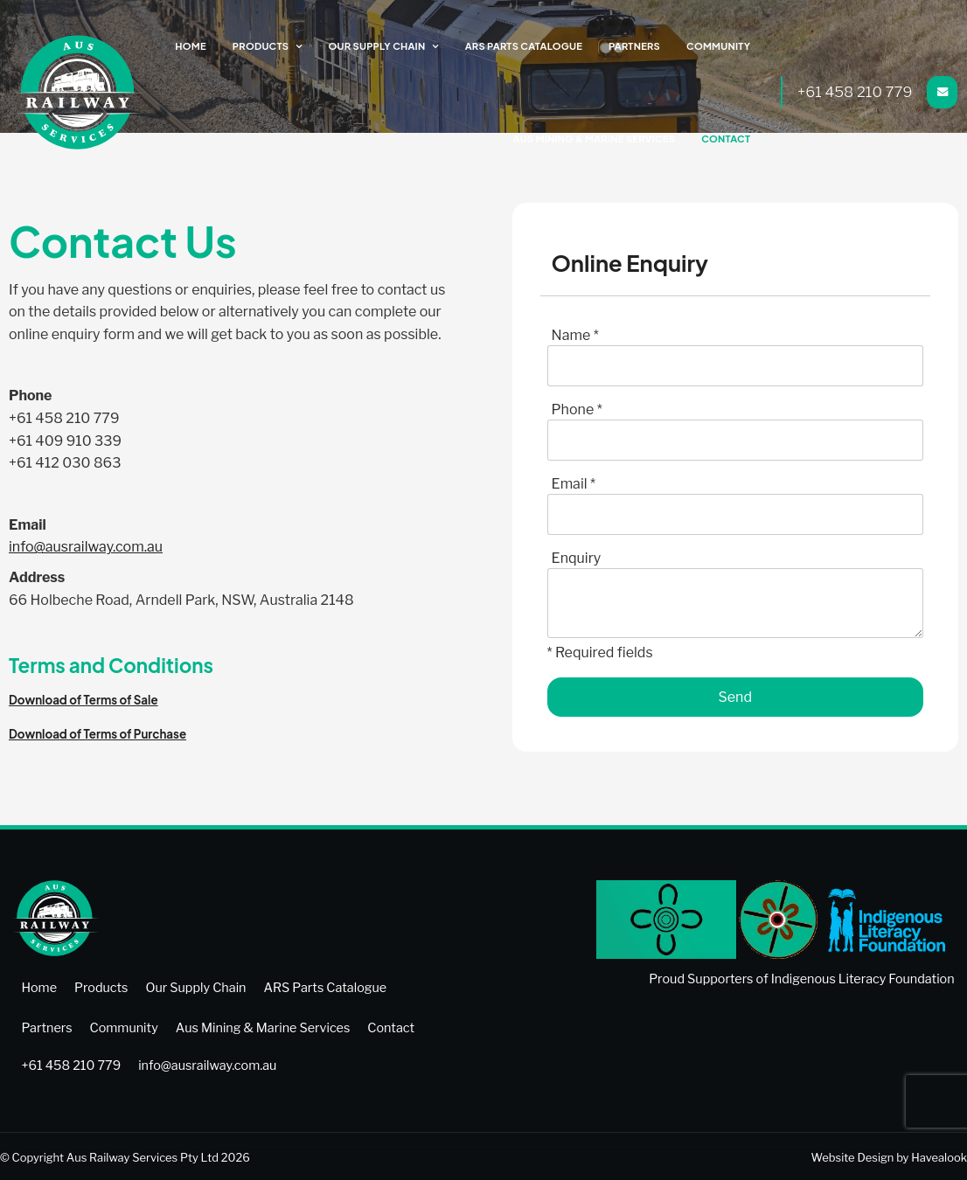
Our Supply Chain (387, 46)
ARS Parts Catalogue (530, 46)
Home (204, 46)
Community (721, 46)
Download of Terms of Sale (83, 699)
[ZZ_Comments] (735, 603)
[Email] (735, 514)
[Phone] (735, 440)
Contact (727, 138)
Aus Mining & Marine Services (599, 138)
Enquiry (577, 558)
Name (575, 335)
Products (273, 46)
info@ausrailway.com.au (86, 546)
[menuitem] (39, 987)
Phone (577, 409)
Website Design (852, 1156)
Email (573, 483)
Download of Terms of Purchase (97, 733)
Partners (638, 46)
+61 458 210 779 (855, 92)
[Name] (735, 365)
